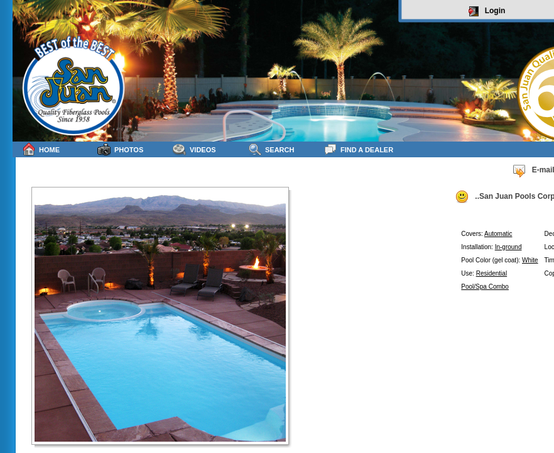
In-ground (508, 246)
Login (487, 11)
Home (41, 149)
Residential (491, 273)
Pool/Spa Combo (485, 286)
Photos (120, 149)
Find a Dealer (358, 149)
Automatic (498, 233)
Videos (194, 149)
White (530, 260)
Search (271, 149)
